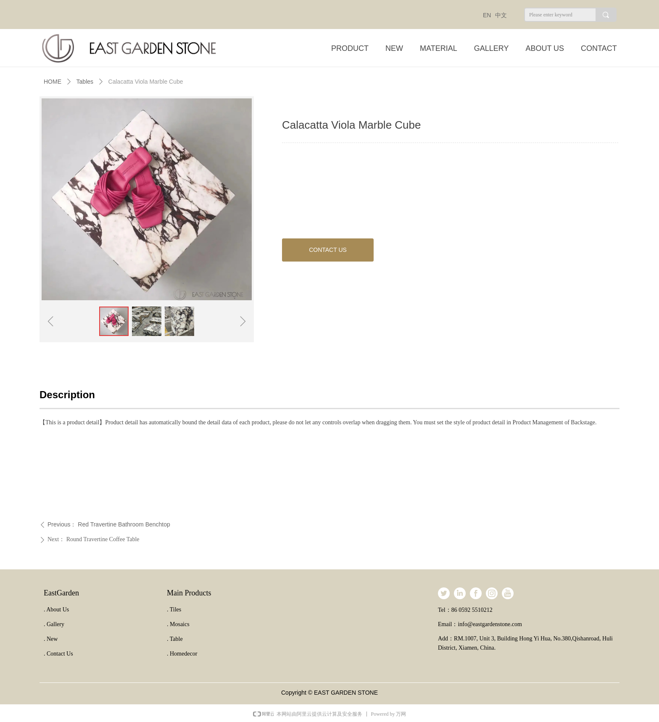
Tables (84, 81)
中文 (501, 15)
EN (487, 15)
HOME (52, 81)
